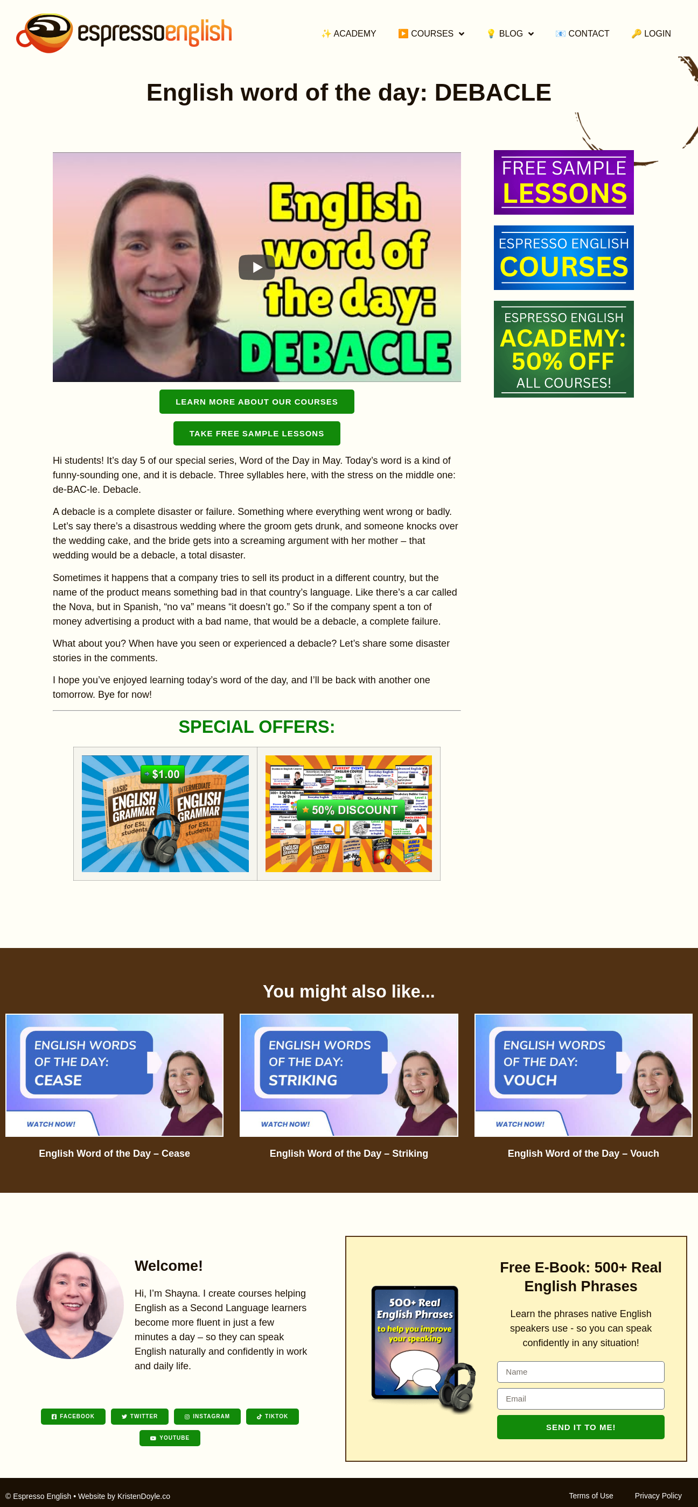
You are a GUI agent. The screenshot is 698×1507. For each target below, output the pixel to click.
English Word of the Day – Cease (114, 1153)
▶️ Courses (431, 34)
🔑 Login (651, 33)
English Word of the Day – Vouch (583, 1153)
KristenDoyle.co (143, 1496)
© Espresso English (38, 1496)
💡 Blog (510, 34)
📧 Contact (582, 33)
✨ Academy (348, 33)
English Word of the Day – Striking (349, 1153)
